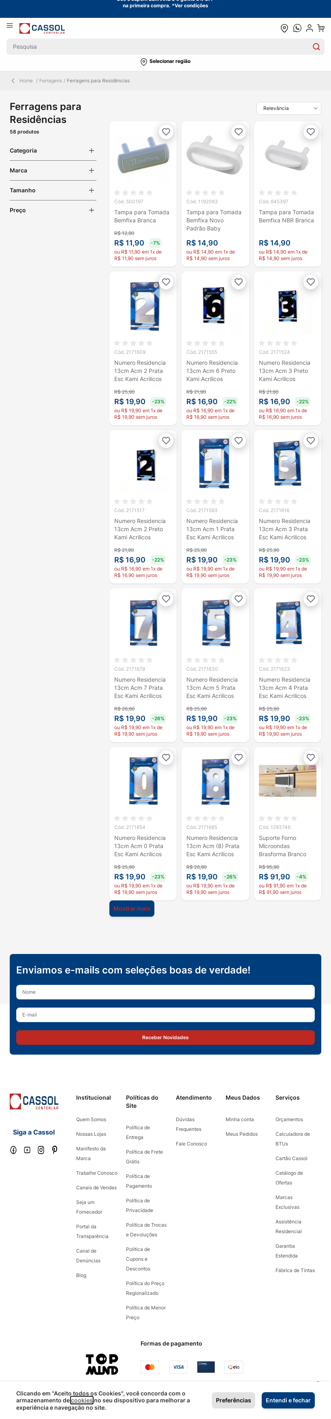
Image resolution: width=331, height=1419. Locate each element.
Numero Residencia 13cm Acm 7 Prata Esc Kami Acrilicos (140, 687)
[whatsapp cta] (297, 28)
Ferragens (50, 81)
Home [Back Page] (21, 81)
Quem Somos (91, 1119)
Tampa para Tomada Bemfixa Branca (141, 216)
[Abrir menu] (12, 28)
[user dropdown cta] (309, 28)
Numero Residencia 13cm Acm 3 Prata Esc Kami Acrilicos (284, 528)
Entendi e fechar (288, 1400)
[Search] (316, 47)
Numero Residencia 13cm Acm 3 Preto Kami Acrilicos (284, 370)
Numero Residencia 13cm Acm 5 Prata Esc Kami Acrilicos (212, 687)
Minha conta (240, 1119)
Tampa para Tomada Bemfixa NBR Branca (286, 216)
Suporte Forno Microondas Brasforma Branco (282, 845)
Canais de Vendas (96, 1187)
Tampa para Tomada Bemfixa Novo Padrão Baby (213, 220)
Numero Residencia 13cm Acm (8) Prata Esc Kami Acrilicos (212, 845)
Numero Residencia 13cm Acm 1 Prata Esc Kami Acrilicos (212, 528)
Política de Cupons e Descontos (138, 1259)
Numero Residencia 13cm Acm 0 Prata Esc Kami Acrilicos (140, 845)
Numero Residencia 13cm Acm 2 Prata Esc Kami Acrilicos (140, 370)
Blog (81, 1275)
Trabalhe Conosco (96, 1173)
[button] (165, 62)
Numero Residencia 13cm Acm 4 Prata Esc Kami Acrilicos (284, 687)
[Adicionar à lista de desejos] (166, 132)
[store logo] (42, 28)
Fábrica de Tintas (295, 1270)
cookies (82, 1400)
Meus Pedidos (242, 1134)
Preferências (233, 1400)
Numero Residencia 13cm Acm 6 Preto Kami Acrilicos (212, 370)
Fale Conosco (191, 1144)
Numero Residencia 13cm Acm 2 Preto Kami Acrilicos (140, 528)
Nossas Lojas (91, 1134)
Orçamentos (289, 1119)
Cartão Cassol (291, 1158)
